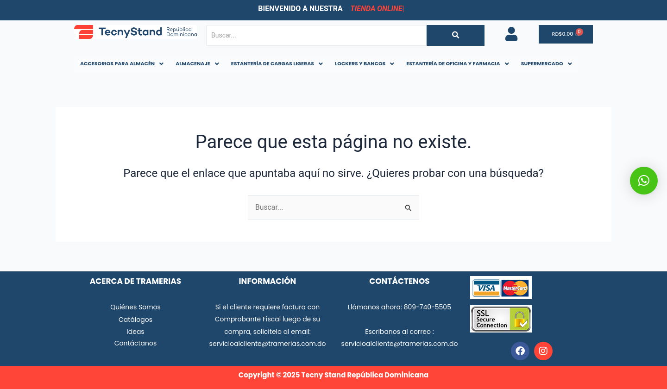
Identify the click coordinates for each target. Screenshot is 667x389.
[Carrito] (566, 34)
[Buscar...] (316, 35)
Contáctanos (135, 343)
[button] (122, 63)
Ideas (135, 331)
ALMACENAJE (197, 63)
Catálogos (135, 319)
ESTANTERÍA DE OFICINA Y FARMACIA (457, 63)
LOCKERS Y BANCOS (364, 63)
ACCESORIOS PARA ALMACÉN (122, 63)
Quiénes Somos (135, 307)
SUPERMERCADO (546, 63)
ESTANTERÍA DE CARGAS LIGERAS (277, 63)
